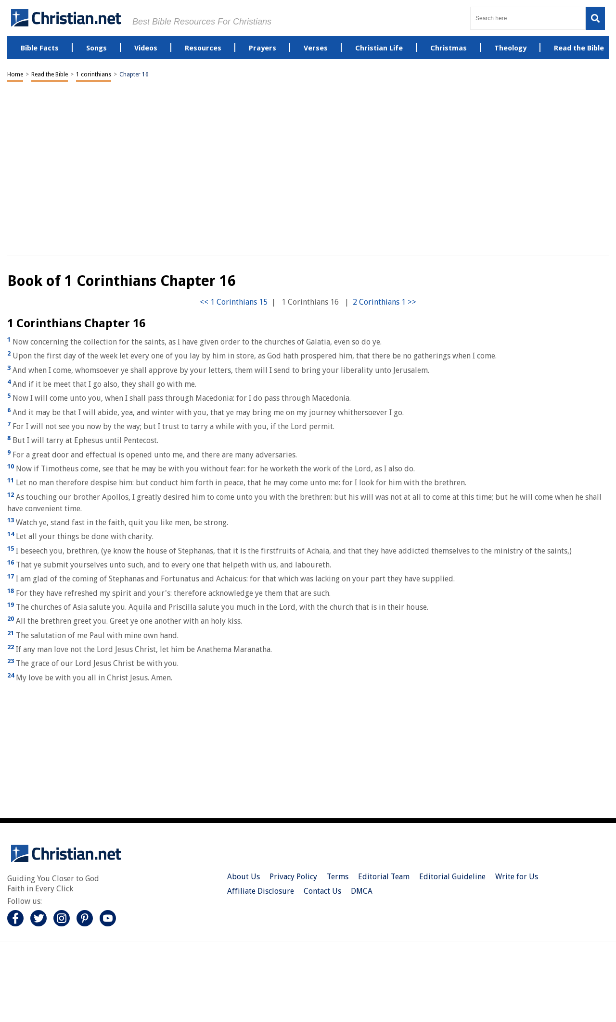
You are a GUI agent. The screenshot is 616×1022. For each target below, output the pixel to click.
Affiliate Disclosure (260, 891)
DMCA (361, 891)
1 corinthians (93, 74)
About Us (243, 876)
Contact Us (322, 891)
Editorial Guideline (452, 876)
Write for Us (516, 876)
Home (15, 74)
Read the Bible (49, 74)
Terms (337, 876)
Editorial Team (384, 876)
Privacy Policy (293, 876)
